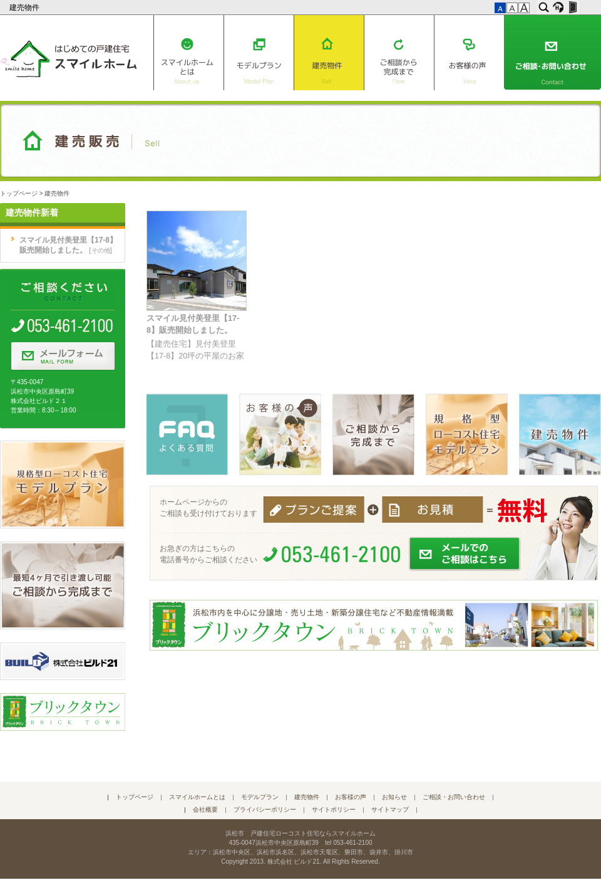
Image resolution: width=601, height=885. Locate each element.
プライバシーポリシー (265, 809)
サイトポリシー (334, 809)
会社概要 (205, 809)
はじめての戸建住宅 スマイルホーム (68, 56)
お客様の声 (469, 52)
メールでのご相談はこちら (465, 554)
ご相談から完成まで (399, 52)
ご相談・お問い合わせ (552, 52)
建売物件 (25, 7)
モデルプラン (258, 52)
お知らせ (394, 796)
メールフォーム (63, 356)
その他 (100, 250)
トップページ (19, 193)
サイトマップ (390, 809)
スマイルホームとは (188, 52)
